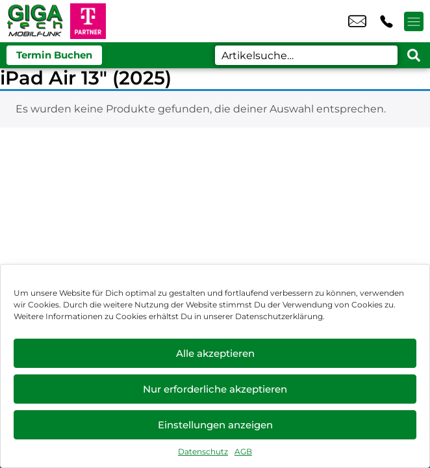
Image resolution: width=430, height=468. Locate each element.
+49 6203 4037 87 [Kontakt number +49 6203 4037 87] (386, 21)
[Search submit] (414, 55)
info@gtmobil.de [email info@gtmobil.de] (357, 21)
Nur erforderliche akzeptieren (215, 389)
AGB (243, 451)
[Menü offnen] (414, 21)
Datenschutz (203, 451)
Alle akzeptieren (215, 353)
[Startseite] (35, 21)
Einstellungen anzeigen (215, 425)
